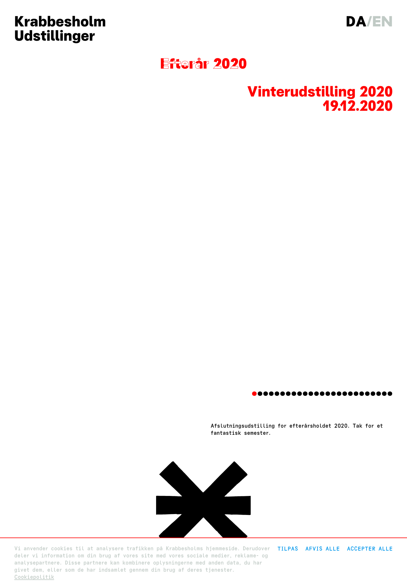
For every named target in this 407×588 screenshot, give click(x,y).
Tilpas (287, 549)
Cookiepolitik (34, 577)
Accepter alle (370, 549)
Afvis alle (322, 549)
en (382, 21)
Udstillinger (54, 35)
